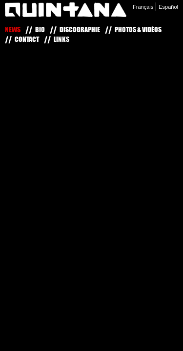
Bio (40, 29)
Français (143, 7)
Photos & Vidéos (138, 29)
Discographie (80, 29)
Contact (27, 39)
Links (61, 39)
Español (168, 7)
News (12, 29)
